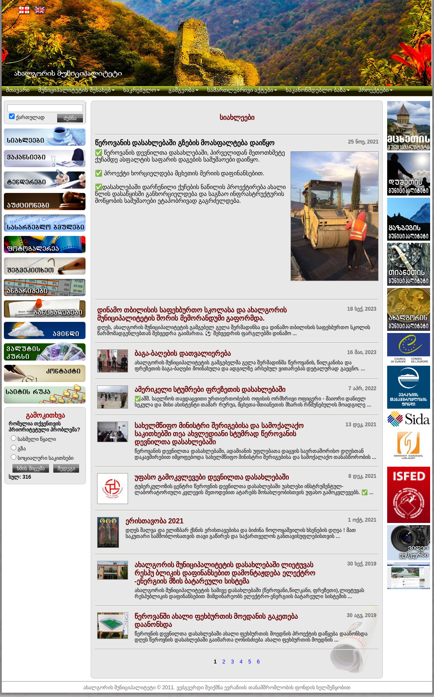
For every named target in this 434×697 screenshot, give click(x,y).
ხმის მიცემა (30, 468)
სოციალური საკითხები (42, 458)
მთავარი (18, 90)
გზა (18, 449)
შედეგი (66, 468)
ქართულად (27, 117)
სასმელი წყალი (33, 439)
